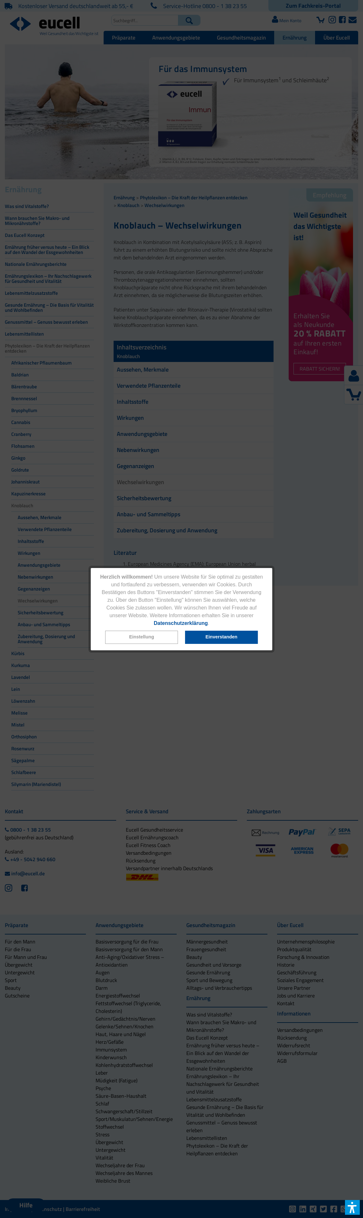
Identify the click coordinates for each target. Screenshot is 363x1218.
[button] (141, 637)
